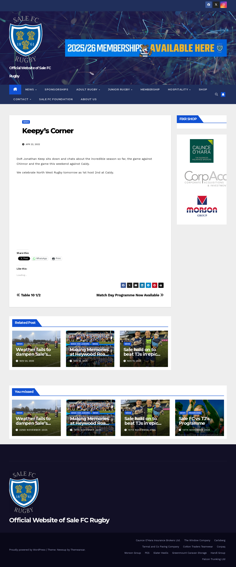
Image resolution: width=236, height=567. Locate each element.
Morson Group (132, 553)
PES (147, 553)
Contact (21, 99)
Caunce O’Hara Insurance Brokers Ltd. (158, 540)
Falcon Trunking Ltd (213, 559)
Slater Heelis (160, 553)
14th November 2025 (196, 430)
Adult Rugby (87, 89)
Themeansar (78, 549)
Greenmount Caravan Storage (189, 553)
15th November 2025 (142, 430)
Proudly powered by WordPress (27, 549)
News (30, 89)
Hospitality (178, 89)
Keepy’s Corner (47, 130)
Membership (150, 89)
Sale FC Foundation (56, 99)
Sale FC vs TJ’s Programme (194, 421)
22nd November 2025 (33, 430)
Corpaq (221, 546)
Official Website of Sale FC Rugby (59, 520)
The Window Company (197, 540)
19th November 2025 (87, 430)
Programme (195, 413)
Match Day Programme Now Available (130, 295)
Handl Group (218, 553)
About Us (89, 99)
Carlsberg (219, 540)
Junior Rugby (119, 89)
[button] (216, 94)
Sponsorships (56, 89)
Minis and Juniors (80, 344)
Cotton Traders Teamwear (198, 546)
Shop (203, 89)
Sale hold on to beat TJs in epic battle (140, 354)
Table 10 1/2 (29, 295)
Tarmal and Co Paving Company (160, 546)
